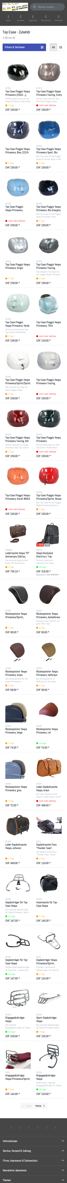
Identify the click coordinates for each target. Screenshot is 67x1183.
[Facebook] (11, 1127)
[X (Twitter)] (20, 1127)
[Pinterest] (55, 1127)
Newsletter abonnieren (14, 1170)
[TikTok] (38, 1127)
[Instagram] (29, 1127)
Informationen (10, 1141)
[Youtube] (47, 1127)
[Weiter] (40, 1106)
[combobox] (47, 7)
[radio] (53, 47)
